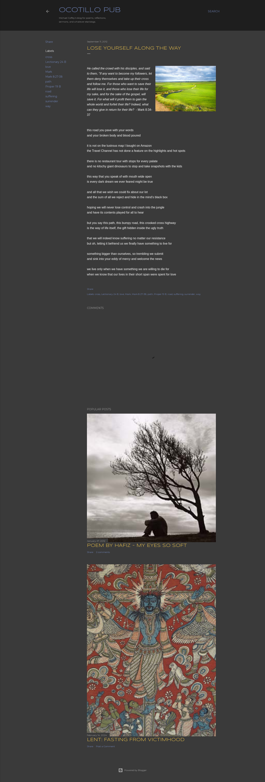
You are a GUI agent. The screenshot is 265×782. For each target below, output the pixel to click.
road (48, 91)
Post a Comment (105, 746)
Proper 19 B (53, 86)
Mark (48, 71)
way (48, 106)
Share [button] (49, 42)
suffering (51, 96)
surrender (51, 101)
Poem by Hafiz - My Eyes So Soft (137, 545)
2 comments (103, 552)
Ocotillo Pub (90, 10)
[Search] (214, 11)
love (48, 67)
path (48, 81)
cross (48, 57)
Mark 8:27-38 (54, 76)
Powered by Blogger (132, 770)
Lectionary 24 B (55, 62)
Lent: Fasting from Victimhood (135, 740)
